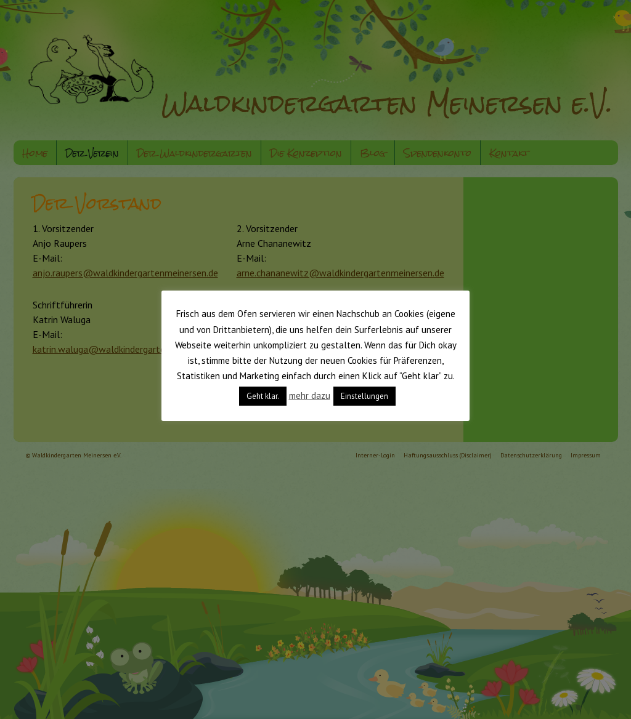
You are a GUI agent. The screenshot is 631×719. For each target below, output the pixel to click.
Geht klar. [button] (262, 396)
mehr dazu (309, 395)
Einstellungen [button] (364, 396)
